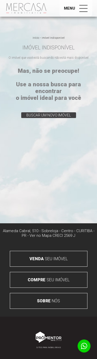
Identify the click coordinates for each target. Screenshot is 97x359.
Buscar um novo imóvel (48, 115)
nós (48, 300)
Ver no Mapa (40, 235)
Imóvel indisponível (53, 37)
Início (36, 37)
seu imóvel (48, 258)
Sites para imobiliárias (48, 347)
